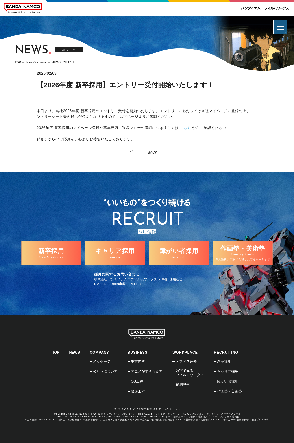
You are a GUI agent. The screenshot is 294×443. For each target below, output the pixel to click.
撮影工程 (138, 391)
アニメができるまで (147, 371)
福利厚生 (183, 384)
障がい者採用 (227, 381)
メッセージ (102, 361)
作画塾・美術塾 (229, 391)
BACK (152, 152)
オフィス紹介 (186, 361)
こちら (185, 128)
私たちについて (105, 371)
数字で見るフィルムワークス (190, 373)
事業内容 (138, 361)
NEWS (74, 352)
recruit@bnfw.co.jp (127, 284)
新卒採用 (224, 361)
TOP (18, 62)
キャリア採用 (227, 371)
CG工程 (137, 381)
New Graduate (36, 62)
